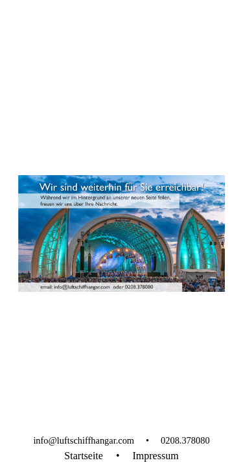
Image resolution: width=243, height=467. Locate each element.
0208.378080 (185, 440)
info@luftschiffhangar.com (83, 440)
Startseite (83, 455)
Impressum (156, 455)
